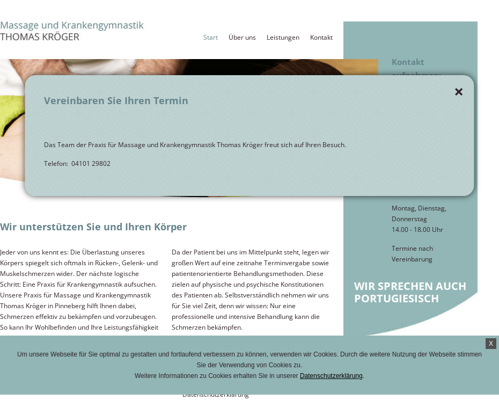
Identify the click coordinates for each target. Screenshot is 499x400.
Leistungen (283, 37)
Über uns (242, 37)
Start (210, 37)
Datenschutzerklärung (331, 376)
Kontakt (321, 37)
